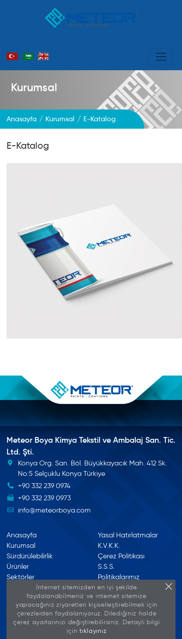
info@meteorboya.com (54, 510)
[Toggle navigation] (161, 56)
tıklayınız (92, 631)
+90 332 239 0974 (44, 486)
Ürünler (18, 566)
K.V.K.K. (109, 545)
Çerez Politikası (121, 556)
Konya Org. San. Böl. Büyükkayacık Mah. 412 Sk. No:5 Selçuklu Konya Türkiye (92, 468)
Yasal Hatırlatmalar (128, 535)
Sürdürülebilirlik (30, 556)
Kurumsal (34, 87)
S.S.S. (106, 566)
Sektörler (20, 577)
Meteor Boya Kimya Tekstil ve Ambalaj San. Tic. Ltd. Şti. (91, 446)
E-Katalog (28, 145)
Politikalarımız (119, 577)
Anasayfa (22, 535)
